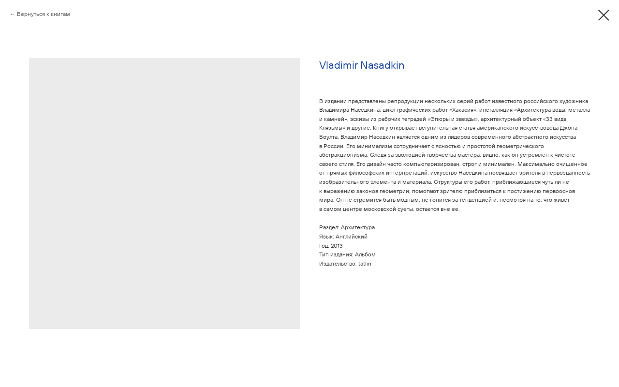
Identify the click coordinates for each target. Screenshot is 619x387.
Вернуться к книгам (43, 13)
